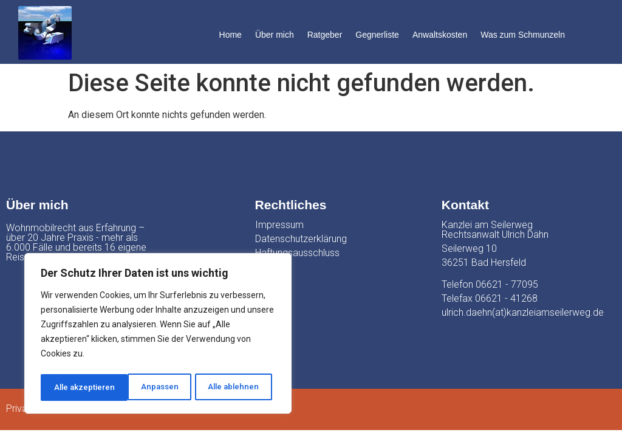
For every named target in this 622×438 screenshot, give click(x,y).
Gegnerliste (377, 35)
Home (230, 35)
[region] (158, 335)
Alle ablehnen (146, 387)
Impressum (279, 225)
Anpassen (72, 387)
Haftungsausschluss (297, 253)
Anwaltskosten (439, 35)
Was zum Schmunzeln (522, 35)
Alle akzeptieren (232, 387)
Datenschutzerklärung (301, 239)
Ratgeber (325, 35)
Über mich (274, 35)
